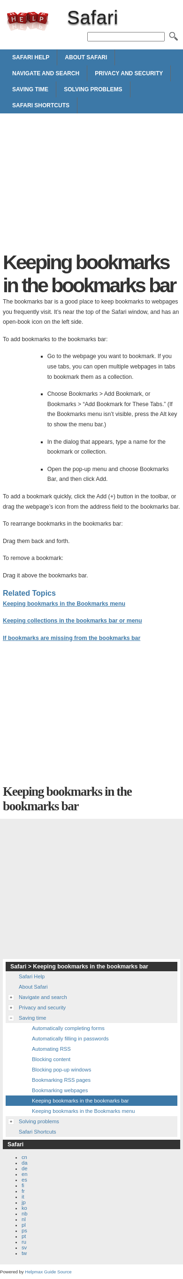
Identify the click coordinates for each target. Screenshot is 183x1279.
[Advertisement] (91, 185)
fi (23, 1185)
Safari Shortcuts (40, 105)
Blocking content (51, 1059)
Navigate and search (45, 73)
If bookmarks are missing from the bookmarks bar (71, 638)
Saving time (30, 89)
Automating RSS (51, 1049)
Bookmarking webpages (60, 1090)
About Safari (86, 57)
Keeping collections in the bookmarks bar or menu (72, 620)
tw (24, 1253)
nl (24, 1219)
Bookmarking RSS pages (61, 1080)
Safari (27, 21)
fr (23, 1191)
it (23, 1196)
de (24, 1168)
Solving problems (93, 89)
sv (24, 1247)
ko (24, 1208)
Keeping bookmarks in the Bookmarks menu (64, 603)
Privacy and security (129, 73)
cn (24, 1157)
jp (24, 1202)
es (24, 1180)
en (24, 1174)
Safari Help (30, 57)
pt (24, 1236)
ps (24, 1230)
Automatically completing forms (68, 1028)
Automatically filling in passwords (70, 1038)
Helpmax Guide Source (48, 1271)
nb (24, 1213)
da (24, 1163)
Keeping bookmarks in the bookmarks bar (80, 1100)
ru (24, 1242)
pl (24, 1225)
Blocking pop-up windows (61, 1069)
